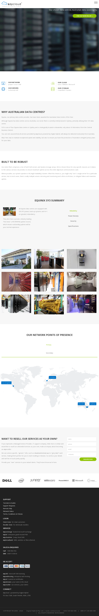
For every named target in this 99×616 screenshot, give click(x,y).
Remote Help (7, 508)
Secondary (49, 353)
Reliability (73, 211)
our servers (13, 88)
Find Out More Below (84, 16)
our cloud (62, 82)
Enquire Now (88, 459)
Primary (48, 345)
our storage (63, 88)
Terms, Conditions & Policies (13, 514)
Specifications (73, 226)
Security (73, 221)
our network (14, 82)
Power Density (73, 216)
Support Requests (9, 506)
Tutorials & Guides (9, 503)
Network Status (8, 511)
